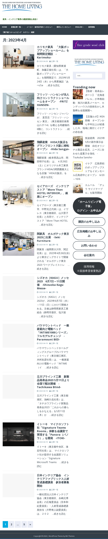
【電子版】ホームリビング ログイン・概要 (18, 32)
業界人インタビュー (64, 27)
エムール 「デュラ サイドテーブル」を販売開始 (94, 188)
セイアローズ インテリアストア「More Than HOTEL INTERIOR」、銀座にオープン (53, 191)
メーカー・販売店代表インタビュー (39, 27)
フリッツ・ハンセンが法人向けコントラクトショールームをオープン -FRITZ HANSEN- (53, 100)
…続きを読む (52, 85)
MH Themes (69, 536)
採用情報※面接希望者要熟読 (89, 269)
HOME (4, 27)
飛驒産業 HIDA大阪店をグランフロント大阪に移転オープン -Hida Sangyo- (53, 145)
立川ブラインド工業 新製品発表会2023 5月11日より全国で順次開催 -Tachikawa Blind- (53, 382)
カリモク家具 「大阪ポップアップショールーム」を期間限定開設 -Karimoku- (53, 52)
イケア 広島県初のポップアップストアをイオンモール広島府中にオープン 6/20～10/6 (88, 171)
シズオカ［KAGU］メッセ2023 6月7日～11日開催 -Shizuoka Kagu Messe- (53, 283)
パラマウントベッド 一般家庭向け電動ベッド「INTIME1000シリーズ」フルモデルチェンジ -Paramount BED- (53, 332)
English (78, 27)
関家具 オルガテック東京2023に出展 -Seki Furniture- (53, 237)
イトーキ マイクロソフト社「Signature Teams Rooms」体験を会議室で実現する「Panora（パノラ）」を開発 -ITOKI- (53, 431)
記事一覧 (54, 61)
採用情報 (91, 27)
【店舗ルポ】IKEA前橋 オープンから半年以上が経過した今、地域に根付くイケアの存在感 (89, 124)
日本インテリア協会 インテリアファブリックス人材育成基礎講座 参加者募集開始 (53, 480)
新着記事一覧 (16, 27)
